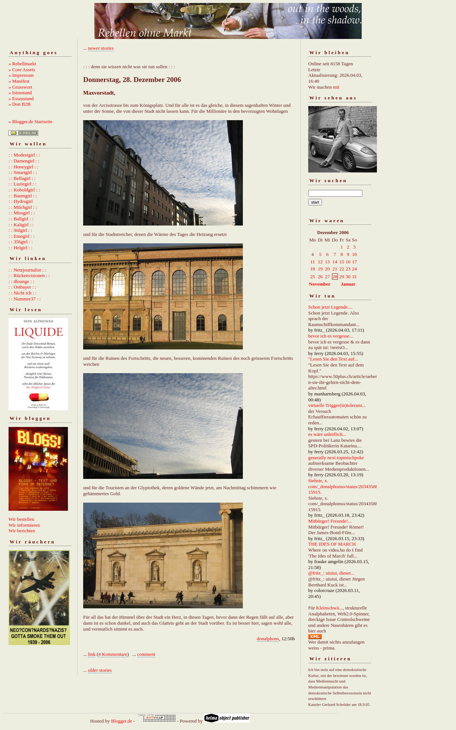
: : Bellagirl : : (22, 178)
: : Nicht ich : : (22, 293)
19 (320, 269)
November (319, 284)
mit (336, 87)
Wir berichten (22, 530)
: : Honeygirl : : (23, 167)
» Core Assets (22, 69)
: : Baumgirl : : (23, 195)
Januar (348, 284)
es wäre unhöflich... (327, 434)
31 (354, 276)
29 (341, 276)
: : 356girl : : (21, 241)
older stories (100, 670)
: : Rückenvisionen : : (29, 275)
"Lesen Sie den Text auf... (333, 359)
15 (341, 261)
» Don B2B (19, 104)
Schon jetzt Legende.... (330, 307)
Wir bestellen (21, 519)
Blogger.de (121, 721)
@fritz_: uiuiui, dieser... (331, 573)
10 (354, 254)
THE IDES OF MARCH (332, 544)
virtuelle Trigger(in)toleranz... (337, 405)
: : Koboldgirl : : (24, 190)
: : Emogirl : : (22, 236)
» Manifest (19, 81)
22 (341, 269)
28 (334, 276)
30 (348, 276)
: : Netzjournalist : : (27, 270)
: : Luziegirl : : (22, 184)
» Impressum (21, 75)
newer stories (101, 48)
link (91, 654)
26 (320, 276)
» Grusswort (20, 87)
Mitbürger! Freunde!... (330, 521)
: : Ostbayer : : (22, 287)
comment (146, 654)
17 (354, 261)
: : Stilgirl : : (20, 230)
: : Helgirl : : (20, 247)
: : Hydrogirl (21, 201)
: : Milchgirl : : (23, 207)
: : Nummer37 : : (25, 299)
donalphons (268, 638)
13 (327, 261)
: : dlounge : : (21, 281)
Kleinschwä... (329, 608)
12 (320, 261)
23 (348, 269)
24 (354, 269)
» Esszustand (21, 98)
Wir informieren (24, 525)
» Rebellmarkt (22, 63)
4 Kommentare (112, 654)
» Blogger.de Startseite (30, 121)
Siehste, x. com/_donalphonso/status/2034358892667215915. (350, 486)
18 (312, 269)
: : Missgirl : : (22, 213)
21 (334, 269)
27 (327, 276)
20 (327, 269)
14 (334, 261)
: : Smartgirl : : (23, 172)
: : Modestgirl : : (24, 155)
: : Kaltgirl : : (21, 224)
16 (348, 261)
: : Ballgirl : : (21, 218)
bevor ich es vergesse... (330, 336)
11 (312, 261)
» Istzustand (20, 92)
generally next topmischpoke (336, 457)
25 (312, 276)
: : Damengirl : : (24, 161)
